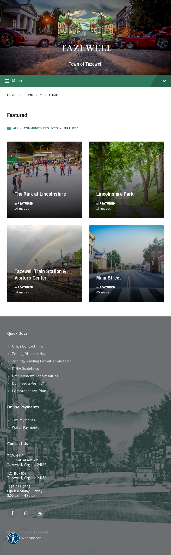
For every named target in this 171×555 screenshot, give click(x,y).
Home (11, 95)
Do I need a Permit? (28, 383)
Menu (85, 81)
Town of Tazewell (86, 64)
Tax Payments (23, 420)
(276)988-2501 (19, 486)
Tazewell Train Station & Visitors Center (40, 274)
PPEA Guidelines (25, 368)
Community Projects (41, 128)
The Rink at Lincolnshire (40, 193)
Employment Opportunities (35, 375)
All (15, 128)
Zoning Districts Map (29, 353)
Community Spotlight (41, 95)
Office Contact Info (27, 346)
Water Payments (25, 427)
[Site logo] (85, 55)
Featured (25, 203)
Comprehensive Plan (29, 390)
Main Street (108, 277)
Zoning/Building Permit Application (42, 361)
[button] (13, 541)
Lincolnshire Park (115, 193)
